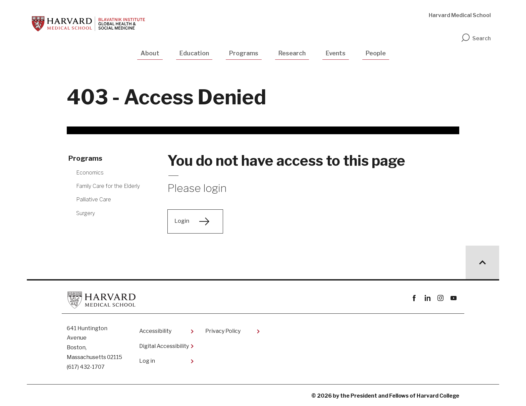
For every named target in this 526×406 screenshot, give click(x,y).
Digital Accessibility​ (164, 346)
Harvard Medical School (460, 15)
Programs (243, 53)
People (376, 53)
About (150, 53)
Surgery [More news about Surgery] (85, 213)
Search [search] (476, 38)
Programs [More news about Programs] (85, 158)
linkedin (427, 298)
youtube (453, 298)
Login (181, 221)
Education (194, 53)
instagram (440, 298)
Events (336, 53)
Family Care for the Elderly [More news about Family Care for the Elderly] (108, 186)
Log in (147, 361)
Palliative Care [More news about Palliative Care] (93, 199)
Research (292, 53)
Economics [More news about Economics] (90, 172)
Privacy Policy (223, 331)
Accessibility (155, 331)
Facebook (414, 298)
